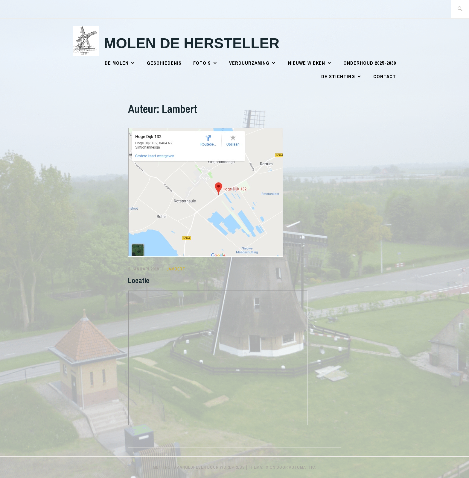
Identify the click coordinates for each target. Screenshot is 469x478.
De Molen (117, 63)
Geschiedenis (164, 63)
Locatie (138, 280)
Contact (384, 76)
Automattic (302, 467)
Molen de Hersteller (192, 43)
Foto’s (202, 63)
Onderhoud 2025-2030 (369, 63)
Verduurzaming (249, 63)
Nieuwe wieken (306, 63)
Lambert (176, 269)
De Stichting (338, 76)
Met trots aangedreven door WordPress (199, 467)
